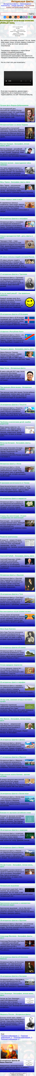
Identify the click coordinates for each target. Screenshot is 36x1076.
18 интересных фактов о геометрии (13, 830)
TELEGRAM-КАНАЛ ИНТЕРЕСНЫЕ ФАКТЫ (20, 6)
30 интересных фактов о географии (14, 218)
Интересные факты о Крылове (12, 575)
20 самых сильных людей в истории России (17, 257)
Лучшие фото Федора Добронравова (14, 105)
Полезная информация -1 (10, 1036)
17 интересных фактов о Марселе (13, 757)
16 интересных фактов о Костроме (13, 976)
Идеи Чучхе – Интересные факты (13, 368)
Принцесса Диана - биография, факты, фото (17, 349)
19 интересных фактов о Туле (11, 594)
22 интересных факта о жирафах (12, 682)
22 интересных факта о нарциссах (13, 498)
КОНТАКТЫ (5, 6)
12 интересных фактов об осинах (13, 647)
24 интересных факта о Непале (12, 847)
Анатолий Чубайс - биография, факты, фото (17, 556)
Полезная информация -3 (23, 1037)
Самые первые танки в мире (11, 199)
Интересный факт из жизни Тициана (14, 125)
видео (7, 42)
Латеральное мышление (9, 886)
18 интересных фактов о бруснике (13, 920)
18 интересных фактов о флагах (12, 740)
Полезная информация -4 (10, 1039)
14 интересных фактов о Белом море (14, 793)
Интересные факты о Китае (10, 464)
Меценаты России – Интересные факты (15, 1014)
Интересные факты (23, 1)
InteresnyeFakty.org (25, 94)
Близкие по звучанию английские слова (15, 813)
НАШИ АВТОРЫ (18, 6)
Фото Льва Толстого (8, 629)
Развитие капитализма (8, 537)
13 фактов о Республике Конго (12, 331)
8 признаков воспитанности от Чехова (14, 483)
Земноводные (25, 4)
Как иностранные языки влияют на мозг (15, 611)
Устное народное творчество (11, 665)
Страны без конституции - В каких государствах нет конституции (13, 516)
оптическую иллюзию (26, 57)
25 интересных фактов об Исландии (14, 314)
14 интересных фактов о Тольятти (13, 404)
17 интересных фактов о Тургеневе (13, 274)
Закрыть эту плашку (17, 1074)
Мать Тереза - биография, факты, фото (15, 182)
